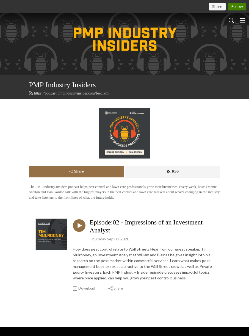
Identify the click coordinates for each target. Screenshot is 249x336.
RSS (173, 171)
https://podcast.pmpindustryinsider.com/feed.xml (69, 93)
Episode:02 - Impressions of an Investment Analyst (146, 226)
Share (76, 171)
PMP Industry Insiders (62, 85)
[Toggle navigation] (242, 20)
